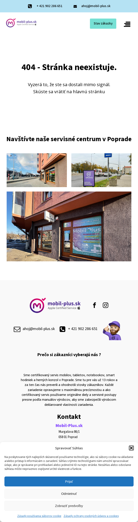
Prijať (69, 481)
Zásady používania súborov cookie (39, 516)
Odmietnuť (69, 493)
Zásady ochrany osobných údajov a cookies (91, 516)
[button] (131, 448)
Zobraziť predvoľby (69, 506)
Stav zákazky (102, 23)
